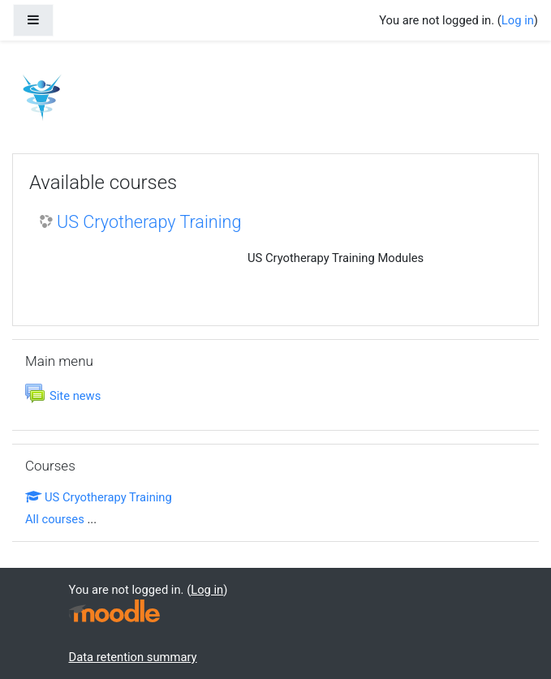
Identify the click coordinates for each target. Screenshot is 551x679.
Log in (517, 20)
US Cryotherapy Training (149, 222)
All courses (54, 519)
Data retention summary (133, 657)
